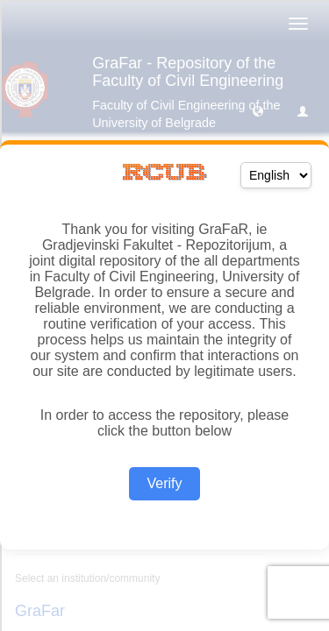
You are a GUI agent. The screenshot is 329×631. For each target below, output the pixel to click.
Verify (164, 483)
